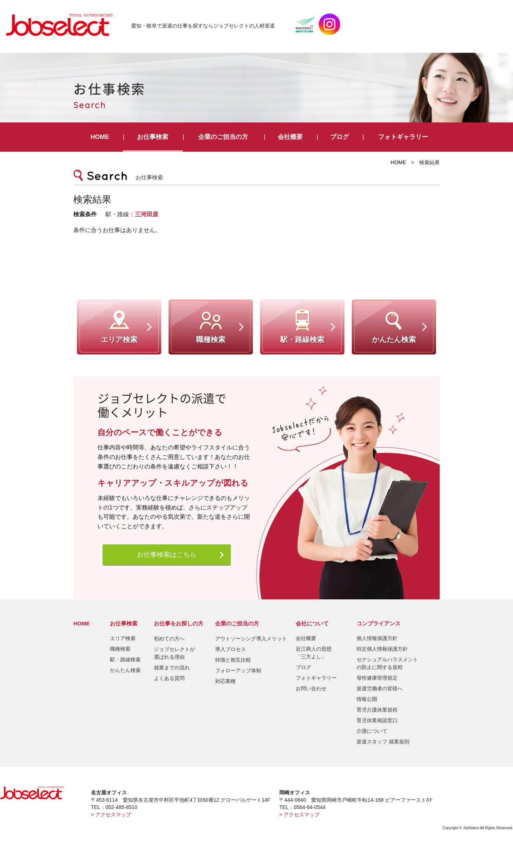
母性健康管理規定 (377, 678)
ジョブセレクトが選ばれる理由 (174, 653)
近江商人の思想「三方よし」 (314, 652)
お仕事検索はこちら (166, 554)
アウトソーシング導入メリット (251, 639)
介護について (372, 731)
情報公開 (367, 699)
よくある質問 (169, 678)
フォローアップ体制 (238, 670)
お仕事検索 (152, 136)
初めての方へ (169, 639)
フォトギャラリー (403, 136)
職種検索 (120, 649)
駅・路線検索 (125, 659)
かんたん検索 (125, 670)
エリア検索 (123, 638)
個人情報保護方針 (377, 638)
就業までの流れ (172, 667)
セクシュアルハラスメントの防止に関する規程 (387, 663)
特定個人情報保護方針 (382, 649)
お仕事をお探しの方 (178, 623)
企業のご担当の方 (223, 136)
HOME (100, 136)
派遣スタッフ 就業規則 (383, 742)
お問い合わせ (311, 688)
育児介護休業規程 (377, 710)
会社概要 (290, 136)
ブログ (339, 136)
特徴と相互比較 (233, 660)
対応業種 (225, 681)
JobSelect (62, 24)
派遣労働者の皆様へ (380, 688)
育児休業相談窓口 (377, 720)
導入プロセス (230, 649)
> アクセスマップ (111, 814)
